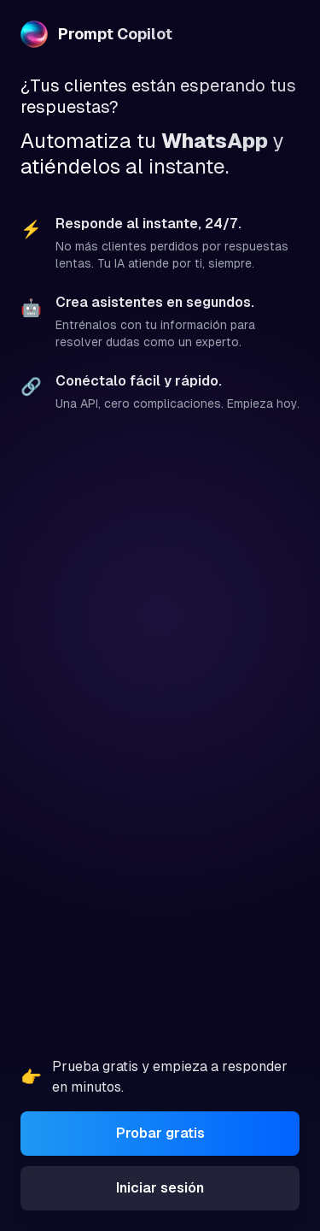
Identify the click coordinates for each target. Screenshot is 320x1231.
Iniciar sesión (160, 1188)
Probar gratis (160, 1133)
